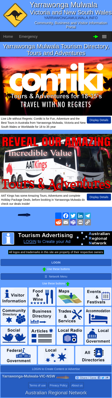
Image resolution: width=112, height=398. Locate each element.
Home (8, 37)
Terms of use (37, 385)
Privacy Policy (58, 385)
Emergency (28, 37)
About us (77, 385)
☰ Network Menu (56, 276)
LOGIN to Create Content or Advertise (56, 369)
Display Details (98, 120)
